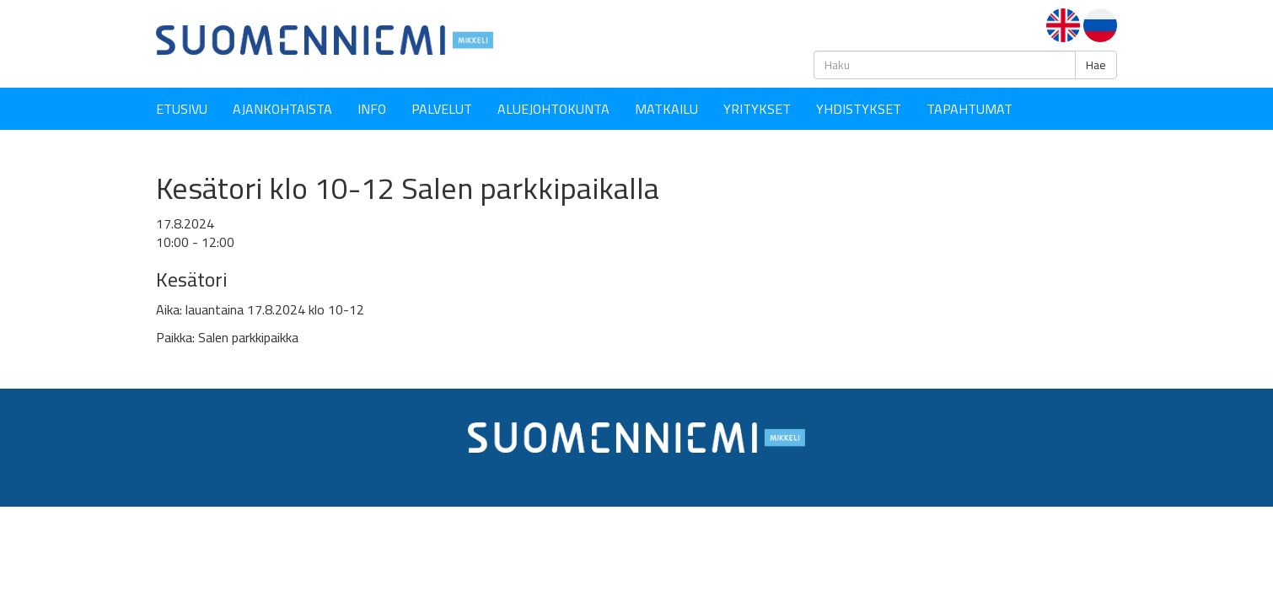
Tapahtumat (969, 108)
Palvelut (441, 108)
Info (371, 108)
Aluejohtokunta (553, 108)
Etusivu (181, 108)
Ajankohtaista (282, 108)
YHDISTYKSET (858, 108)
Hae (1096, 65)
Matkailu (666, 108)
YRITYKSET (757, 108)
